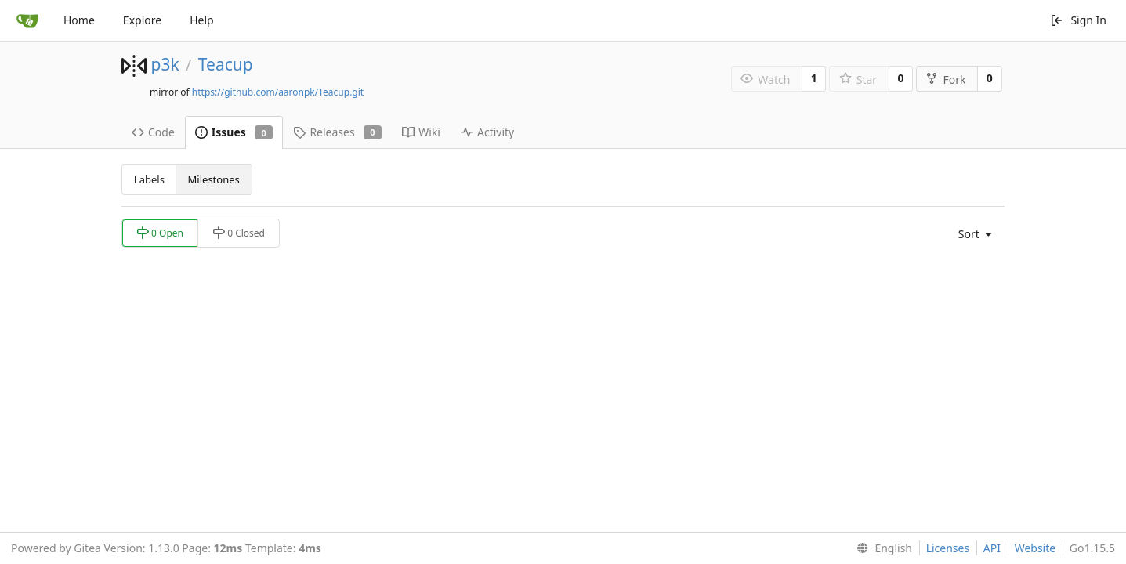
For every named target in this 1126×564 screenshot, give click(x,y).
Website (1035, 547)
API (992, 547)
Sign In (1078, 20)
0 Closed (238, 233)
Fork (945, 79)
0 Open (159, 233)
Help (202, 20)
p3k (164, 64)
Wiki (421, 132)
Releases (337, 132)
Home (79, 20)
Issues (234, 132)
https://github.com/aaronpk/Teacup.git (278, 92)
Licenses (948, 547)
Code (153, 132)
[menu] (971, 234)
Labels (149, 179)
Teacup (225, 64)
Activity (487, 132)
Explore (142, 20)
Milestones (214, 179)
